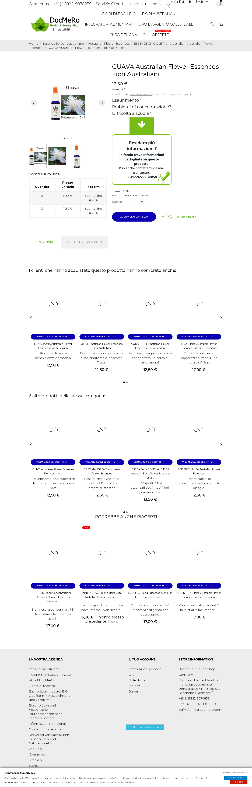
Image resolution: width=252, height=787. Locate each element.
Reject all (238, 781)
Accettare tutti (235, 777)
